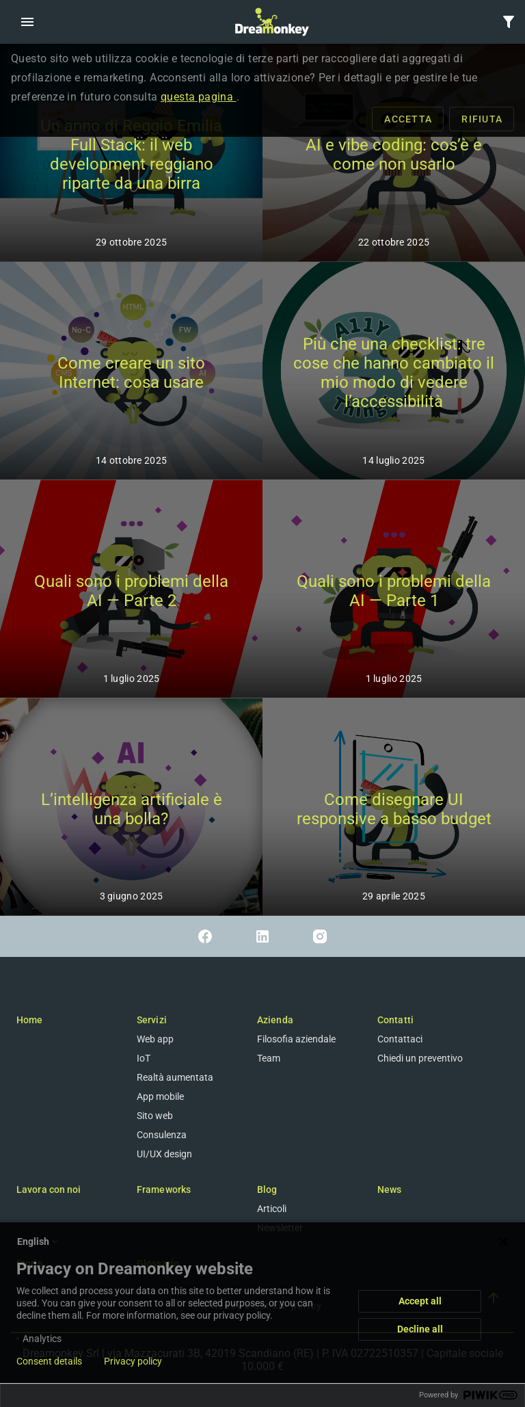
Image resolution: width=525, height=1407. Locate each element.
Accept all (420, 1301)
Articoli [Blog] (271, 1208)
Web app (155, 1039)
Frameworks (164, 1189)
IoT (143, 1058)
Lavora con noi (48, 1189)
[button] (27, 21)
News (389, 1189)
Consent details (49, 1361)
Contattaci (399, 1039)
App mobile (160, 1096)
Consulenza (162, 1134)
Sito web (155, 1115)
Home (29, 1019)
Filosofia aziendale (296, 1039)
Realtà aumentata (175, 1077)
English (38, 1241)
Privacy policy (133, 1361)
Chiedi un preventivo (420, 1058)
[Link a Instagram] (320, 936)
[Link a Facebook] (205, 936)
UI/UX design (164, 1153)
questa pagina (199, 96)
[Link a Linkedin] (262, 936)
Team (268, 1058)
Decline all (420, 1329)
